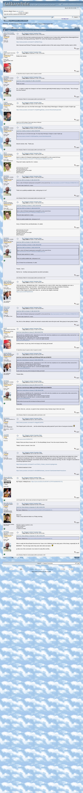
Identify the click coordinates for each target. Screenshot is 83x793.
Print (77, 28)
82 (9, 27)
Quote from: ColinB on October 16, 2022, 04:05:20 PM (28, 130)
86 (15, 27)
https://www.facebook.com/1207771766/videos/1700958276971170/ (34, 159)
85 (14, 27)
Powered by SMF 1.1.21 (35, 569)
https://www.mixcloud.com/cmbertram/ (24, 123)
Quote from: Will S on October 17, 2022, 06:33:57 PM (27, 180)
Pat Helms (6, 418)
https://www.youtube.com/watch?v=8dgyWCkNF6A (29, 422)
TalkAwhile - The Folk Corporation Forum (12, 23)
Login (20, 20)
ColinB (5, 102)
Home (7, 20)
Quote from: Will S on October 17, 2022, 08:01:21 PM (27, 242)
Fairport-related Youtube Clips (45, 23)
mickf (5, 52)
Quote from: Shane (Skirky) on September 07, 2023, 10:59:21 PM (30, 507)
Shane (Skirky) (8, 477)
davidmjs (6, 77)
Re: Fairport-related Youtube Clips (31, 33)
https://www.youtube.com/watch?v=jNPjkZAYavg (29, 42)
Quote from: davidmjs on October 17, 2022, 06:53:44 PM (28, 205)
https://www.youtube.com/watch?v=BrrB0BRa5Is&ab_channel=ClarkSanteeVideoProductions (41, 470)
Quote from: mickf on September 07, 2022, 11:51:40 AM (28, 80)
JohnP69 (6, 435)
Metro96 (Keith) (8, 503)
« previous (73, 26)
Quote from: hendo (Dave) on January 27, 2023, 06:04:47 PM (29, 332)
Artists (25, 23)
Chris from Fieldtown (7, 307)
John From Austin (9, 33)
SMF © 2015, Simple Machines (46, 569)
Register (25, 20)
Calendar (15, 20)
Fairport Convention (32, 23)
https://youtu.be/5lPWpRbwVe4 (24, 291)
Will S (5, 153)
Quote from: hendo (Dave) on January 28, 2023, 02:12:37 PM (29, 384)
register (22, 11)
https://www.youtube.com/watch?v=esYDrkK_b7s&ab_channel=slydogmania (36, 464)
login (17, 11)
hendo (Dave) (7, 281)
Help (11, 20)
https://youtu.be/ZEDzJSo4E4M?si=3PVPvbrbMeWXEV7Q (47, 481)
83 (10, 27)
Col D (5, 452)
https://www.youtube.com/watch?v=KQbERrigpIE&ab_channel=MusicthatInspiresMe (38, 109)
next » (78, 26)
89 (18, 27)
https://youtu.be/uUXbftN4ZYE (24, 439)
